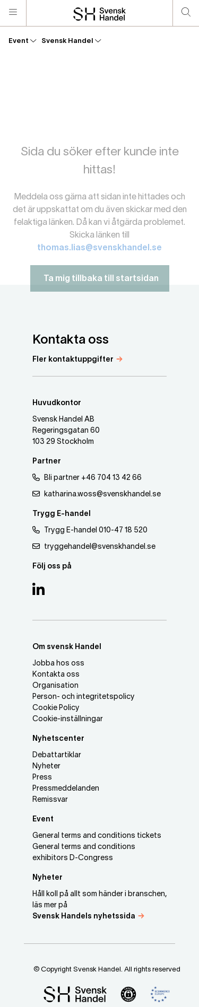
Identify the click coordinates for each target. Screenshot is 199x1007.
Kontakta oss (56, 674)
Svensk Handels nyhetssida (83, 916)
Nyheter (46, 766)
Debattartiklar (56, 755)
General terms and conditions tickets (96, 836)
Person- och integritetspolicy (83, 697)
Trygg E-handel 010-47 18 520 (90, 530)
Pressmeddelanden (65, 788)
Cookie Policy (56, 708)
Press (42, 777)
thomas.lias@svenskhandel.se (99, 254)
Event (22, 41)
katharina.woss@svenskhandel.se (96, 494)
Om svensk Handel (66, 647)
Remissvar (50, 799)
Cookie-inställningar (67, 719)
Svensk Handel (71, 41)
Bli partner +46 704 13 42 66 (87, 477)
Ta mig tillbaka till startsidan (100, 284)
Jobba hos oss (58, 663)
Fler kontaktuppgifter (73, 359)
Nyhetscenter (58, 738)
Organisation (55, 685)
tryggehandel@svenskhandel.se (93, 546)
